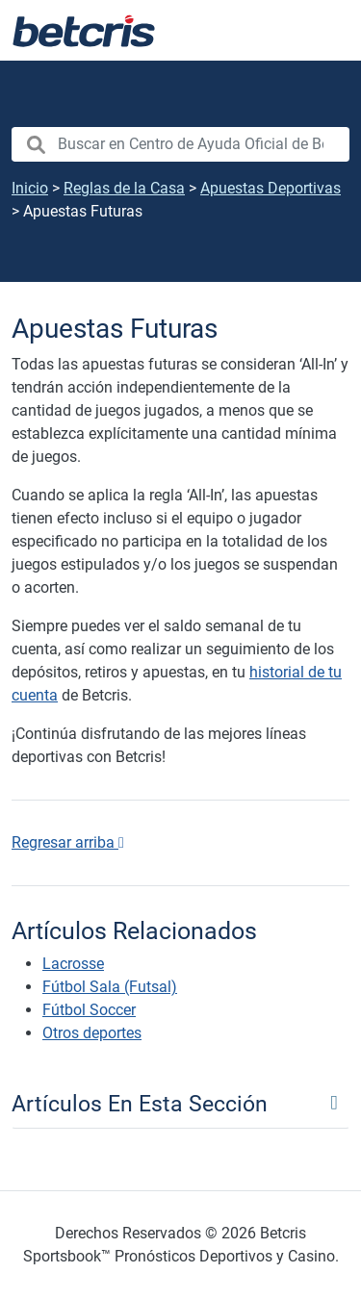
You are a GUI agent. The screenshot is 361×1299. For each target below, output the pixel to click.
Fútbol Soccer (89, 1010)
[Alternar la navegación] (322, 31)
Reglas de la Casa (124, 188)
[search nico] (180, 144)
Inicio (30, 188)
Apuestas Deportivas (270, 188)
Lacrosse (73, 964)
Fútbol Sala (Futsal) (109, 987)
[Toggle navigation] (180, 1103)
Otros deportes (92, 1033)
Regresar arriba (68, 842)
